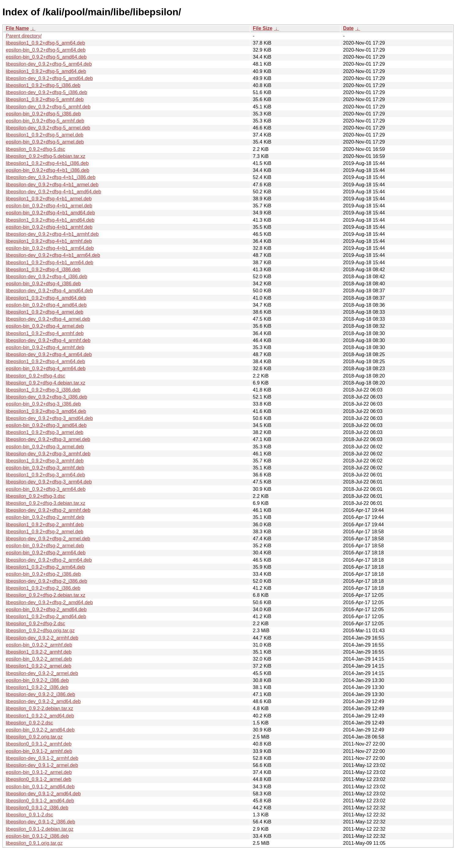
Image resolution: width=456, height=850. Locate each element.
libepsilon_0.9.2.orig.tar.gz (34, 736)
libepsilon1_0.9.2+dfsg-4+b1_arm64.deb (49, 262)
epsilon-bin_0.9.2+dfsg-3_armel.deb (45, 446)
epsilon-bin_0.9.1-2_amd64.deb (40, 786)
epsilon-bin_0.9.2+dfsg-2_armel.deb (45, 545)
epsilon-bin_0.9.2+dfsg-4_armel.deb (45, 326)
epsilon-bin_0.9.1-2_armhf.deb (39, 751)
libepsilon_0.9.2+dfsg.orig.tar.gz (40, 630)
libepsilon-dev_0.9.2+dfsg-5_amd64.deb (49, 78)
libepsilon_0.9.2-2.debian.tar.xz (39, 708)
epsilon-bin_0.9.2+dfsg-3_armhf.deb (45, 467)
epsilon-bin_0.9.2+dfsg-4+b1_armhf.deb (49, 227)
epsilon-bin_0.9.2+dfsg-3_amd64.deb (46, 425)
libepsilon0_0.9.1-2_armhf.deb (38, 743)
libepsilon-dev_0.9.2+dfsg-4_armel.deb (48, 319)
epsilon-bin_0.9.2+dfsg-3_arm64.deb (46, 489)
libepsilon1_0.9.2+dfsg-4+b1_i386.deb (47, 163)
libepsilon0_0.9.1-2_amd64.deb (40, 800)
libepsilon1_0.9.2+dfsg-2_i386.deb (43, 588)
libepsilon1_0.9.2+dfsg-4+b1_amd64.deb (50, 220)
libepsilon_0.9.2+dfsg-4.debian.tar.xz (45, 382)
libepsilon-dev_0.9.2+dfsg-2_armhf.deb (48, 510)
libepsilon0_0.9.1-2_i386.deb (37, 807)
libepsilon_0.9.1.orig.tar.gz (34, 843)
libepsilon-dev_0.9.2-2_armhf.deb (42, 637)
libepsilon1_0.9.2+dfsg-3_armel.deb (44, 432)
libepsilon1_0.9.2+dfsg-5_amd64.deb (46, 71)
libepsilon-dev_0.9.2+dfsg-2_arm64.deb (49, 560)
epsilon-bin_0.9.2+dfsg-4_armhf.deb (45, 347)
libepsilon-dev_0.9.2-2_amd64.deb (43, 701)
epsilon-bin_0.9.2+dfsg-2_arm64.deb (46, 552)
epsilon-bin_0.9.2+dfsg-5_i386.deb (43, 113)
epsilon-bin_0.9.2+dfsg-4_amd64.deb (46, 305)
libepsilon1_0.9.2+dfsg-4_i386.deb (43, 269)
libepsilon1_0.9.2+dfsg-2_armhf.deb (45, 524)
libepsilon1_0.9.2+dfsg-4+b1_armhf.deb (49, 241)
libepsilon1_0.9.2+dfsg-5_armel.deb (44, 134)
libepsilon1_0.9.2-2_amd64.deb (40, 715)
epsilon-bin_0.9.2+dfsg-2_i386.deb (43, 574)
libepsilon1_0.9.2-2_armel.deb (38, 666)
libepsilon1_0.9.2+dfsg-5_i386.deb (43, 85)
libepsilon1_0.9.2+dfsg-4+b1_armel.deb (49, 198)
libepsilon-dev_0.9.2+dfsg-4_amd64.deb (49, 290)
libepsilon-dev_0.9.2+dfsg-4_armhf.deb (48, 340)
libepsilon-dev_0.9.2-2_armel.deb (42, 673)
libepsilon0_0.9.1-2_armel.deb (38, 779)
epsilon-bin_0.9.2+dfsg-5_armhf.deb (45, 120)
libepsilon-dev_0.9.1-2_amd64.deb (43, 793)
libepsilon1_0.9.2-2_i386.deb (37, 687)
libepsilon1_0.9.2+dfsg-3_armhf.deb (45, 460)
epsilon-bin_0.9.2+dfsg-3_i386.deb (43, 404)
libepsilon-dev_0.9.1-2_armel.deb (42, 765)
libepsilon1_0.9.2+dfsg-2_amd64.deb (46, 616)
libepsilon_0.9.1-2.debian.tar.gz (40, 829)
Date (348, 28)
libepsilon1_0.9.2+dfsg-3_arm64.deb (45, 474)
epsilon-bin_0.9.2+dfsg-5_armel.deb (45, 141)
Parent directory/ (24, 35)
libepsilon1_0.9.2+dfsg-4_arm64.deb (45, 361)
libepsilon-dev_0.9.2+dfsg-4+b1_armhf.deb (52, 234)
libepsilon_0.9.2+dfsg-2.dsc (35, 623)
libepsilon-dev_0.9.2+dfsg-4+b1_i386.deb (51, 177)
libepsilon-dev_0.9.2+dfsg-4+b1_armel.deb (52, 184)
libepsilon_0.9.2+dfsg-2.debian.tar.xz (45, 595)
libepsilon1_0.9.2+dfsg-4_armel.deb (44, 312)
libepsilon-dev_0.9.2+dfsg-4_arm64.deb (49, 354)
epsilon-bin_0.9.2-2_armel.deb (39, 659)
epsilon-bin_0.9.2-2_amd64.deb (40, 729)
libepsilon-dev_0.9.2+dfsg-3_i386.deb (46, 396)
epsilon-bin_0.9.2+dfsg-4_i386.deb (43, 283)
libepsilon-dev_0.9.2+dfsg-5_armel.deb (48, 127)
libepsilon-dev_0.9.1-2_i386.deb (40, 821)
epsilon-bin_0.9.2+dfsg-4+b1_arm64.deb (50, 248)
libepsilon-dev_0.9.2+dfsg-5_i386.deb (46, 92)
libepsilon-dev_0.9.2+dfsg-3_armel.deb (48, 439)
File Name (17, 28)
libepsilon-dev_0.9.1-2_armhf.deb (42, 758)
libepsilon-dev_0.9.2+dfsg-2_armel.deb (48, 538)
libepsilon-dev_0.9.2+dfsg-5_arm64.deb (49, 64)
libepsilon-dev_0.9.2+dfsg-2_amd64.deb (49, 602)
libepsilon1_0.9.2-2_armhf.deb (38, 652)
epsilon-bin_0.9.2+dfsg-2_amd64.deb (46, 609)
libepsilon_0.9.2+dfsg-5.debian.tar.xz (45, 156)
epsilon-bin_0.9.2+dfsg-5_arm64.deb (46, 50)
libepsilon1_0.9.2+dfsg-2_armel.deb (44, 531)
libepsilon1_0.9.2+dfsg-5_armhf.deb (45, 99)
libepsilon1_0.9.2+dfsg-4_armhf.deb (45, 333)
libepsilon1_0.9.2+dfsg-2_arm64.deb (45, 567)
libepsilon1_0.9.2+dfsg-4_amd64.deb (46, 298)
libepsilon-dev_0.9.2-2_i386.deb (40, 694)
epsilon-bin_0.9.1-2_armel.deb (39, 772)
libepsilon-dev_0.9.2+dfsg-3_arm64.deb (49, 481)
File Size (262, 28)
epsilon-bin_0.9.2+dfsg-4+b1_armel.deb (49, 205)
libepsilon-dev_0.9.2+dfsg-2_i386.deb (46, 581)
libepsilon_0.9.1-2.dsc (29, 814)
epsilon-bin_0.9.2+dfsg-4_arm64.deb (46, 368)
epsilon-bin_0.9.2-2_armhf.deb (39, 645)
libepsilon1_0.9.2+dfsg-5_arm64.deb (45, 43)
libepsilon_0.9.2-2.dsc (29, 722)
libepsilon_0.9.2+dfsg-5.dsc (35, 149)
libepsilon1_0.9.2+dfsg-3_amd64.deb (46, 411)
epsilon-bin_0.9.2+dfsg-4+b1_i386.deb (47, 170)
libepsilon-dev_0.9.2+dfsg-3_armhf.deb (48, 453)
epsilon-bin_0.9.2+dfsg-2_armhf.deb (45, 517)
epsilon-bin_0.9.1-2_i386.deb (37, 836)
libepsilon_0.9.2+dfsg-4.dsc (35, 375)
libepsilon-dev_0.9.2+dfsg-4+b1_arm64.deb (53, 255)
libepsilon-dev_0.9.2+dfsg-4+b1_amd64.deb (53, 191)
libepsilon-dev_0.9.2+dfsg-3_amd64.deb (49, 418)
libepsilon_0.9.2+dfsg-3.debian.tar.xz (45, 503)
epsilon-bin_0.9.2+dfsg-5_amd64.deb (46, 57)
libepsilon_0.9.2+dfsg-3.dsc (35, 496)
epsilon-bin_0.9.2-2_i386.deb (37, 680)
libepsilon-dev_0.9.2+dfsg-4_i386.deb (46, 276)
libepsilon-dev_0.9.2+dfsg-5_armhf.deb (48, 106)
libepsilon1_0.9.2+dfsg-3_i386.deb (43, 389)
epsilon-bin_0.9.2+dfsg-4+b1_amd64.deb (50, 212)
